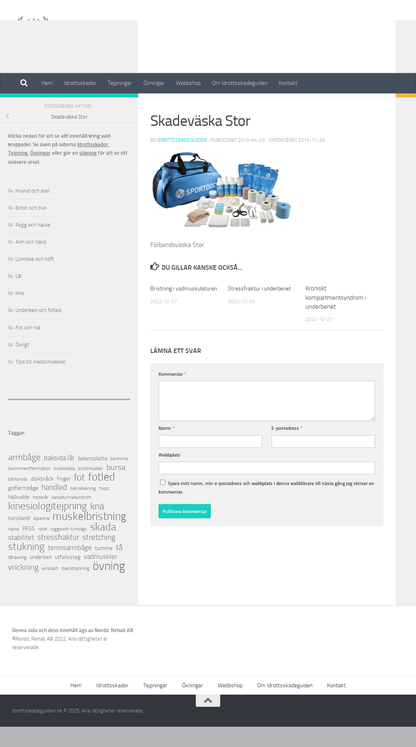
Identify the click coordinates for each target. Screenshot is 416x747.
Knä (19, 313)
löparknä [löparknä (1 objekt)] (41, 538)
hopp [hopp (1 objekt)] (104, 508)
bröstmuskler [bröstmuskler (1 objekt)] (90, 489)
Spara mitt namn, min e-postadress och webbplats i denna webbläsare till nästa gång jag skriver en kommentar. (266, 507)
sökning (88, 173)
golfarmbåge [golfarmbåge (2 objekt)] (23, 508)
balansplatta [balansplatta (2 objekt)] (92, 478)
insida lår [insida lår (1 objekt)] (40, 517)
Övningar (154, 83)
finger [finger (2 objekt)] (64, 499)
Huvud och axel (32, 211)
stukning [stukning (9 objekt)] (26, 567)
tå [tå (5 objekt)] (119, 567)
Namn (166, 448)
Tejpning (18, 173)
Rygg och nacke (32, 245)
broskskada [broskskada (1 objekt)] (64, 489)
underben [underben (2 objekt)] (41, 577)
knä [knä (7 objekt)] (97, 526)
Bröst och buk (30, 228)
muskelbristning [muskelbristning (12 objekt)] (89, 537)
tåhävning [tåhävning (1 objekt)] (17, 577)
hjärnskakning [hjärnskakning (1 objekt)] (83, 508)
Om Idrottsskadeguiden (239, 83)
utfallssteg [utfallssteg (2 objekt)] (67, 577)
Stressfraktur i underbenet (261, 308)
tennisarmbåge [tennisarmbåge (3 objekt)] (70, 568)
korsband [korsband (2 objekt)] (19, 538)
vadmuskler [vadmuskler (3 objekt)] (100, 577)
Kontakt (288, 83)
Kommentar (172, 394)
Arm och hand (30, 262)
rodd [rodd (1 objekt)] (42, 549)
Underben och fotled (38, 330)
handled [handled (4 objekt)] (54, 508)
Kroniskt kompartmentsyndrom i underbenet (336, 318)
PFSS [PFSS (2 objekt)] (28, 549)
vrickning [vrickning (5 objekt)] (23, 587)
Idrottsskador (80, 83)
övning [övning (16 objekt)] (109, 586)
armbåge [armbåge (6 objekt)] (24, 478)
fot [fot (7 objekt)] (79, 498)
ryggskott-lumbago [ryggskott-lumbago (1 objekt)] (68, 549)
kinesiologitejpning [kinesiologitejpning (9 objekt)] (47, 526)
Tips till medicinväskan (40, 382)
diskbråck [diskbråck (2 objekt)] (42, 499)
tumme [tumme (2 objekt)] (104, 568)
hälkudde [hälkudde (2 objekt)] (18, 517)
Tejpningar (120, 83)
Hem (47, 83)
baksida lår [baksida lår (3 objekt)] (59, 478)
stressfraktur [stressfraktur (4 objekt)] (58, 558)
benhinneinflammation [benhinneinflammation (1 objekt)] (29, 489)
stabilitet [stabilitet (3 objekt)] (21, 558)
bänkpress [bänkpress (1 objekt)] (18, 499)
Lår (18, 296)
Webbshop (188, 83)
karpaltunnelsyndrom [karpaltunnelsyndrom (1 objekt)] (71, 517)
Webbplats (169, 475)
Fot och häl (27, 348)
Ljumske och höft (34, 279)
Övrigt (22, 365)
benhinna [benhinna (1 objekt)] (119, 479)
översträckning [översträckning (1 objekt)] (75, 588)
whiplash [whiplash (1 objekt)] (50, 588)
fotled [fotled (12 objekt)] (101, 497)
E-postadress (286, 448)
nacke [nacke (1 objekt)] (13, 549)
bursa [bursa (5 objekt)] (116, 487)
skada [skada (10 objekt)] (103, 547)
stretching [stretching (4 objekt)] (98, 558)
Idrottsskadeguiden (182, 160)
